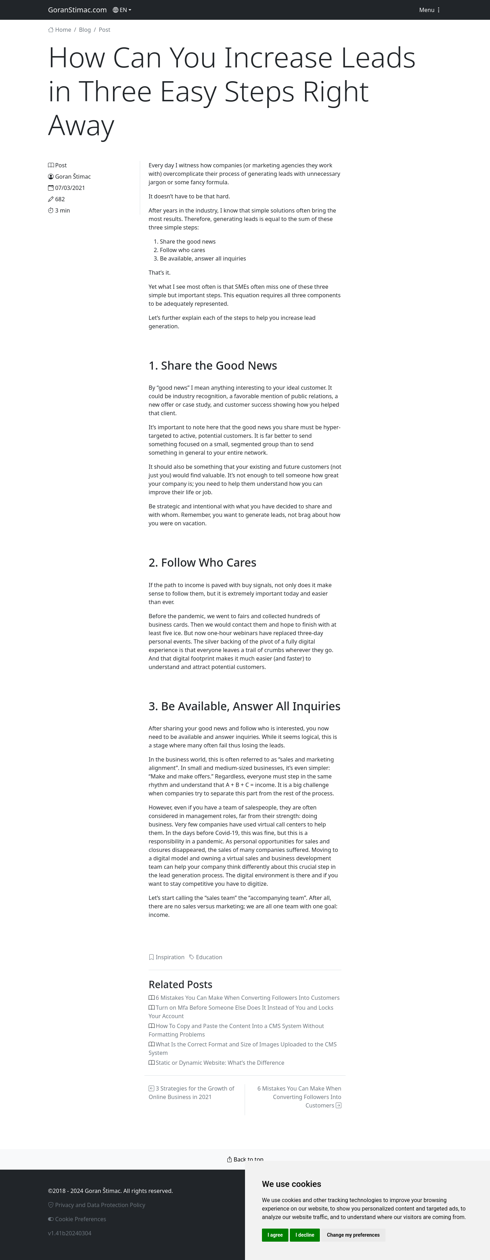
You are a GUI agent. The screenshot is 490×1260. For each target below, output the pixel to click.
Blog (85, 30)
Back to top (245, 1159)
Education (205, 957)
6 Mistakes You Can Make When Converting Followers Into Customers (248, 998)
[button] (122, 10)
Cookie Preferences (77, 1219)
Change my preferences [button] (353, 1235)
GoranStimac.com (77, 9)
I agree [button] (275, 1235)
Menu (430, 10)
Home (59, 30)
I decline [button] (304, 1235)
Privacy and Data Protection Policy (96, 1205)
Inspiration (167, 957)
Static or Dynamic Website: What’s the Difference (220, 1063)
